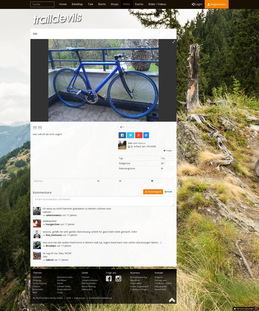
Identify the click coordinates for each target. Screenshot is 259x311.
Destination (136, 283)
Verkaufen (87, 289)
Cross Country (40, 283)
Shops (114, 4)
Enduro (36, 286)
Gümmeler (38, 289)
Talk (90, 4)
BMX (35, 292)
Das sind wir (161, 286)
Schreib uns (160, 280)
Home (63, 4)
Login (197, 4)
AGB (69, 297)
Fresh (168, 191)
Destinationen (64, 289)
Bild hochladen (89, 283)
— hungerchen (51, 224)
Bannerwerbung (138, 277)
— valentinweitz (52, 215)
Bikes (126, 4)
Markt (102, 4)
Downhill (37, 277)
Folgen (168, 150)
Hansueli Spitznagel (244, 308)
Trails (60, 292)
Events (139, 4)
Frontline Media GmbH (51, 297)
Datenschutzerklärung (100, 297)
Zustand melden (90, 280)
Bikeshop (135, 280)
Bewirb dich (160, 289)
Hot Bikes (62, 280)
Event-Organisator (139, 286)
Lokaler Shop (63, 286)
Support (159, 277)
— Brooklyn (49, 245)
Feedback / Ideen (163, 283)
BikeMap (77, 4)
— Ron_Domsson (52, 235)
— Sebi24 (48, 259)
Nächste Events (65, 277)
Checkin (86, 277)
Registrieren (216, 4)
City (163, 158)
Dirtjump (37, 280)
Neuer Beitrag (88, 286)
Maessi (142, 143)
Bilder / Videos (157, 4)
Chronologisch (153, 191)
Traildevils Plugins (139, 289)
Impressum (79, 297)
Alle (35, 34)
